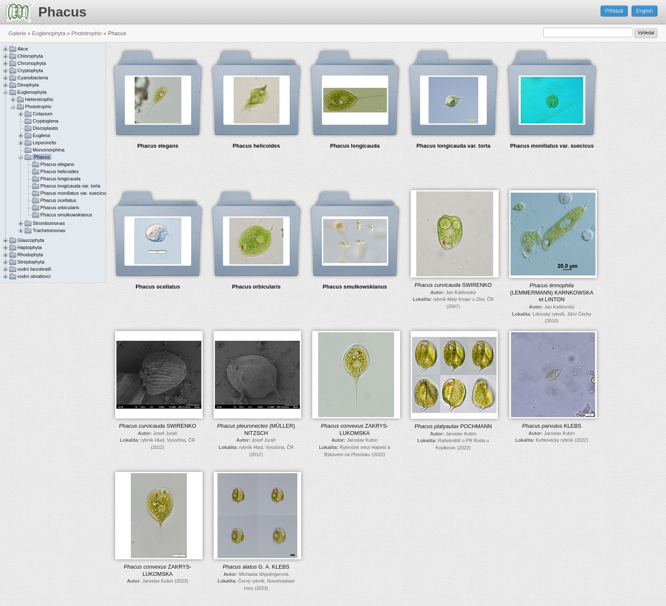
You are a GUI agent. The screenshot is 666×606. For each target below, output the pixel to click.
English (644, 11)
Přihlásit (614, 11)
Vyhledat (646, 33)
